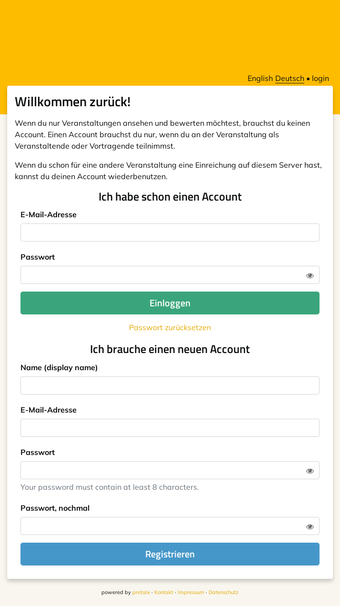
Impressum (191, 592)
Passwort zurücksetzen (170, 327)
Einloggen (170, 302)
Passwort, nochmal (55, 508)
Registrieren (170, 553)
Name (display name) (59, 367)
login (320, 78)
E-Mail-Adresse (48, 214)
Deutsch (289, 78)
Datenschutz (224, 592)
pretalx (141, 592)
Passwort (37, 257)
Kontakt (163, 592)
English (260, 78)
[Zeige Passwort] (310, 275)
